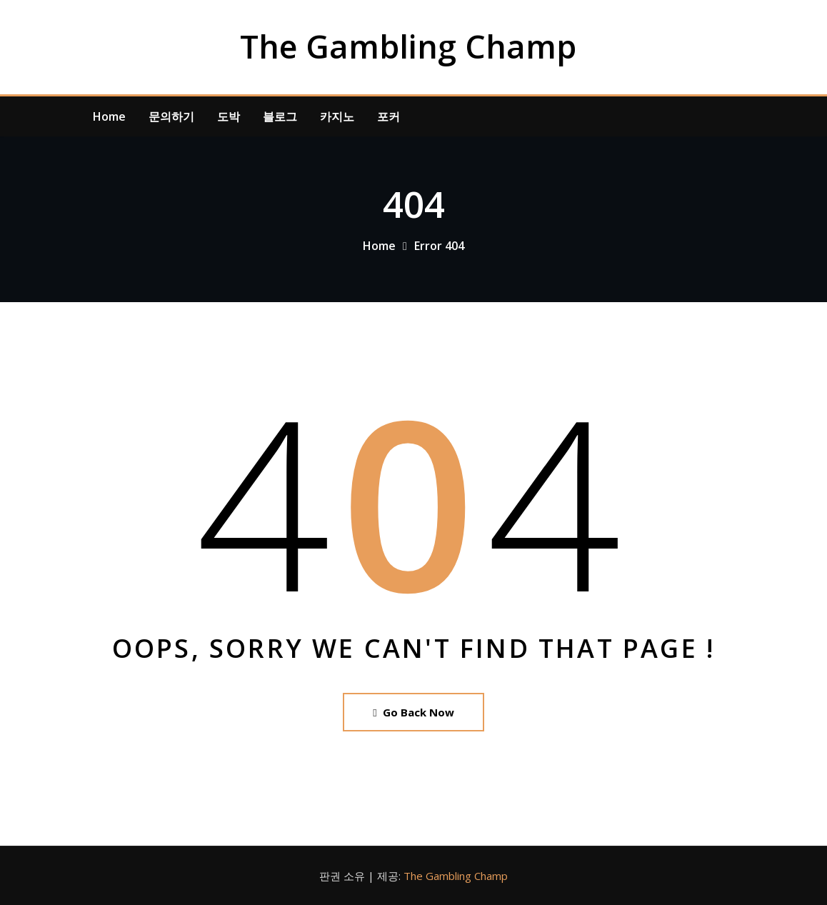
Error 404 (439, 246)
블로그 (280, 116)
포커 (388, 116)
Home (109, 116)
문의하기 (171, 116)
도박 (228, 116)
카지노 (337, 116)
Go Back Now (413, 712)
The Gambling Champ (408, 46)
